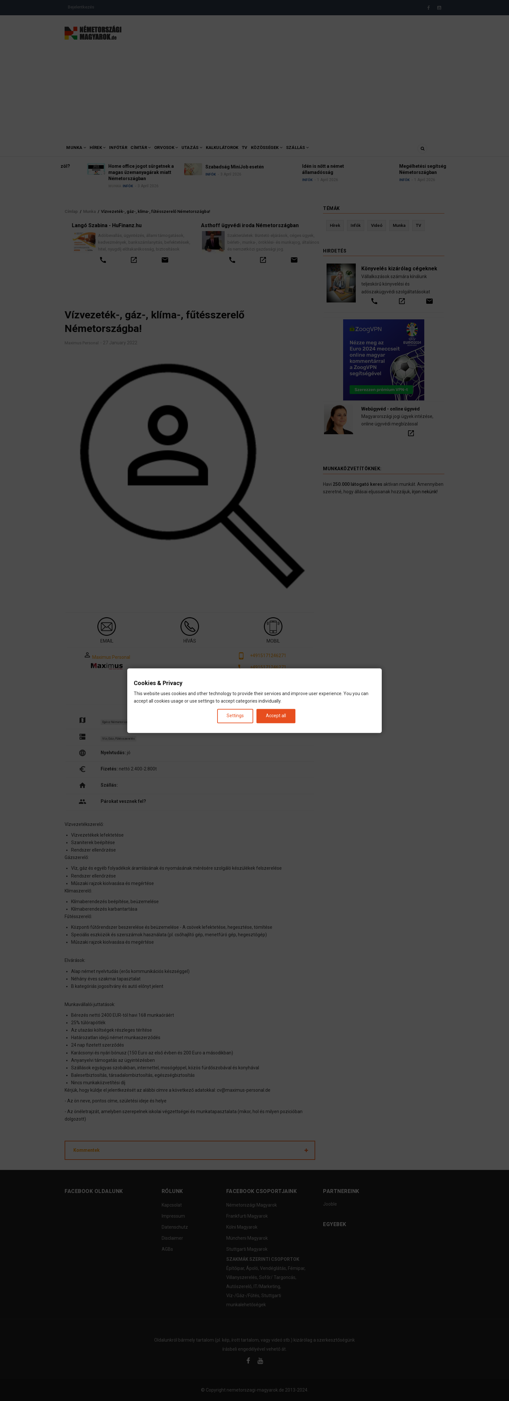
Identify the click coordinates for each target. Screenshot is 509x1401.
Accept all (276, 716)
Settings (235, 716)
